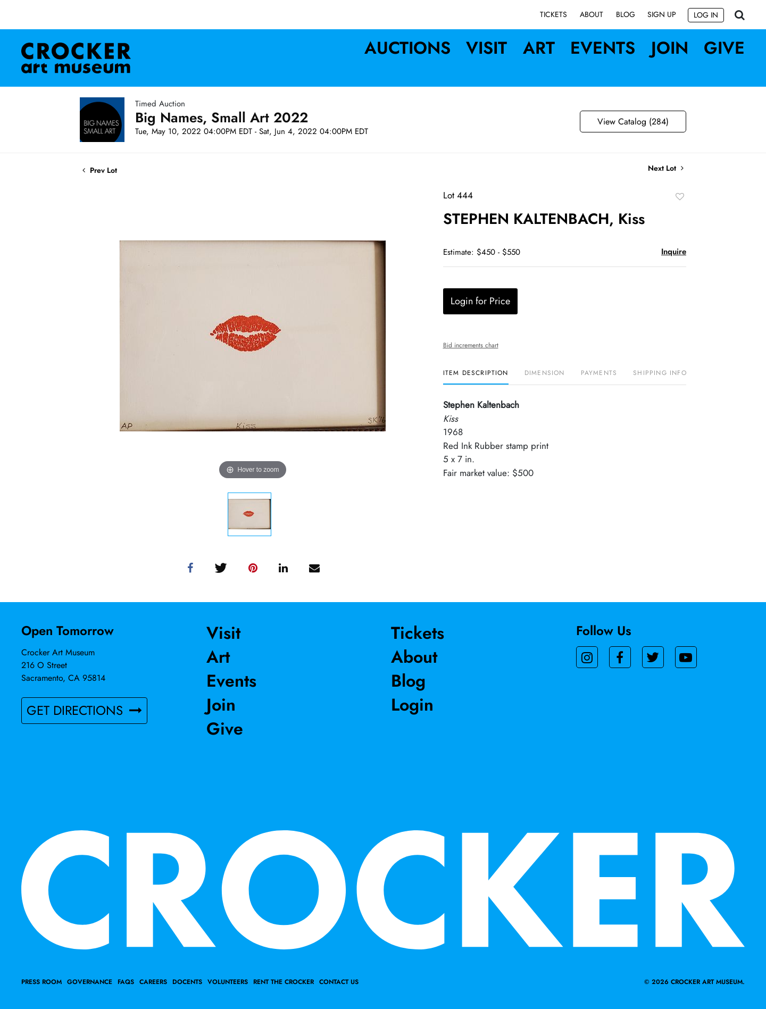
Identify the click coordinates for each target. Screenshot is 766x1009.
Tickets (553, 14)
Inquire (673, 251)
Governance (89, 982)
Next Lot (666, 168)
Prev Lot (99, 170)
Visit (486, 47)
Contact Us (339, 982)
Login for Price (480, 301)
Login (412, 705)
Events (602, 47)
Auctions (407, 47)
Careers (153, 982)
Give (724, 47)
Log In (706, 15)
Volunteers (227, 982)
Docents (187, 982)
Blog (625, 14)
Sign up (661, 14)
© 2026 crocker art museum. (694, 982)
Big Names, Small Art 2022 (221, 117)
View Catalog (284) (633, 121)
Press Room (41, 982)
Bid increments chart (470, 345)
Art (539, 47)
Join (669, 47)
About (591, 14)
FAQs (126, 982)
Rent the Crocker (283, 982)
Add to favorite (679, 196)
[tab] (476, 377)
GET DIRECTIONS (84, 711)
